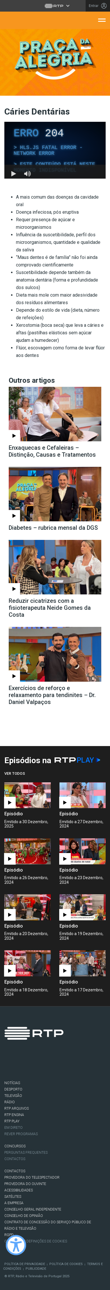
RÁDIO (9, 1102)
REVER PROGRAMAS (21, 1134)
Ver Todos (14, 773)
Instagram (44, 1064)
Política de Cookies (66, 1264)
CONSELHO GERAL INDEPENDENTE (32, 1209)
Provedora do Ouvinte (25, 1184)
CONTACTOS (14, 1171)
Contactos (14, 1159)
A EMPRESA (14, 1203)
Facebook (11, 1064)
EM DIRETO (13, 1128)
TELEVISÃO (13, 1096)
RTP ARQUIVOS (16, 1108)
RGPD (9, 1235)
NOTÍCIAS (12, 1083)
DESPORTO (13, 1089)
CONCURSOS (15, 1146)
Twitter (28, 1064)
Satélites (12, 1197)
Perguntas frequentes (26, 1153)
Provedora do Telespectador (31, 1177)
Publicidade (36, 1269)
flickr (76, 1064)
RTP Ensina (14, 1115)
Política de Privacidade (24, 1264)
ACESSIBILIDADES (18, 1190)
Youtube (60, 1064)
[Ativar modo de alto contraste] (16, 1245)
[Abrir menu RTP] (55, 6)
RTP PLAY (11, 1121)
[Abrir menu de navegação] (102, 19)
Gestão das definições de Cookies (35, 1241)
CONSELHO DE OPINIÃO (23, 1216)
